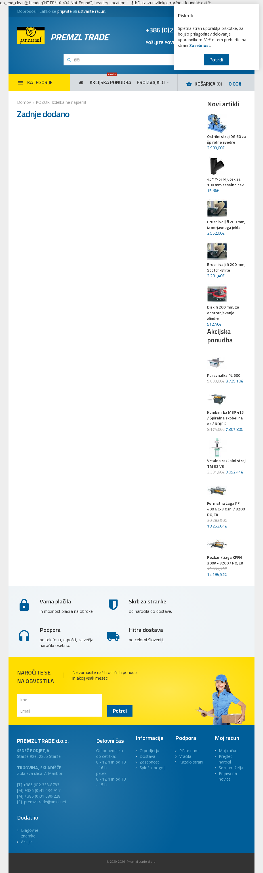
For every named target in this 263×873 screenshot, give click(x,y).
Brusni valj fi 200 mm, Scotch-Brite (226, 267)
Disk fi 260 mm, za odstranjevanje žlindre (223, 312)
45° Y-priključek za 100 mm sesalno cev (225, 182)
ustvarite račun (91, 11)
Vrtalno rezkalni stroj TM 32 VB (226, 463)
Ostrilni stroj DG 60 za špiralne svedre (226, 139)
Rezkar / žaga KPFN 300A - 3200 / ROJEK (225, 560)
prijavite (64, 11)
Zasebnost (199, 45)
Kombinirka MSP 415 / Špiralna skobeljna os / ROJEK (225, 418)
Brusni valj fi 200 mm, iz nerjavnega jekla (226, 224)
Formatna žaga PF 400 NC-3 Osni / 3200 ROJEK (226, 509)
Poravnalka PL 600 (223, 375)
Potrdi (216, 59)
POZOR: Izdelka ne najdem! (61, 102)
